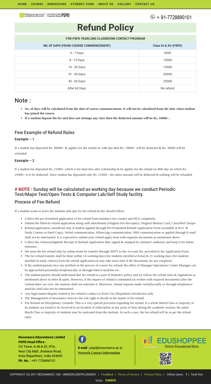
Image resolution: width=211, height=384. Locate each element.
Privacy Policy (153, 374)
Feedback (107, 374)
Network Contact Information (99, 352)
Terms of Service (128, 374)
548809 (110, 380)
